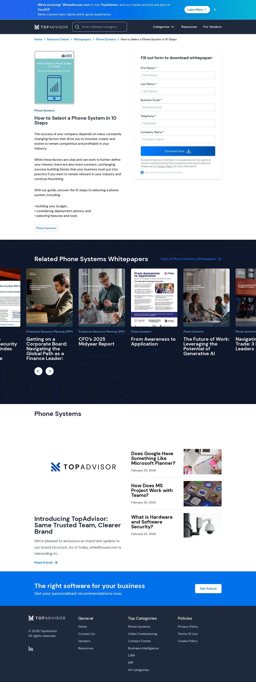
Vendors (84, 641)
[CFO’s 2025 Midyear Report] (102, 298)
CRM (131, 655)
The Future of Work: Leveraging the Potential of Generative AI (206, 346)
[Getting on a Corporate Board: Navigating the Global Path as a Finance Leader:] (49, 298)
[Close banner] (215, 9)
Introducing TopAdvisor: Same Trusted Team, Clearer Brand (77, 525)
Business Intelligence (143, 648)
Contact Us (86, 634)
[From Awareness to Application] (154, 298)
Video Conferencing (142, 634)
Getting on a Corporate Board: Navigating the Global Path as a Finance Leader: (46, 348)
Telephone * (148, 116)
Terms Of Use (188, 634)
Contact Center (139, 641)
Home (82, 626)
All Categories (138, 670)
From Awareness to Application (153, 341)
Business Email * (151, 100)
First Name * (149, 68)
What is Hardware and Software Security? (152, 522)
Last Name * (149, 84)
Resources (85, 648)
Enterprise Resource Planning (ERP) (49, 331)
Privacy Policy (165, 166)
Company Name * (152, 132)
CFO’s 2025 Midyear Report (96, 341)
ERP (130, 663)
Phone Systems (44, 110)
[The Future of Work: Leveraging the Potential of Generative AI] (206, 298)
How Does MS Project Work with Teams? (152, 490)
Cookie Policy (188, 641)
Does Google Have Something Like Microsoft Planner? (153, 458)
